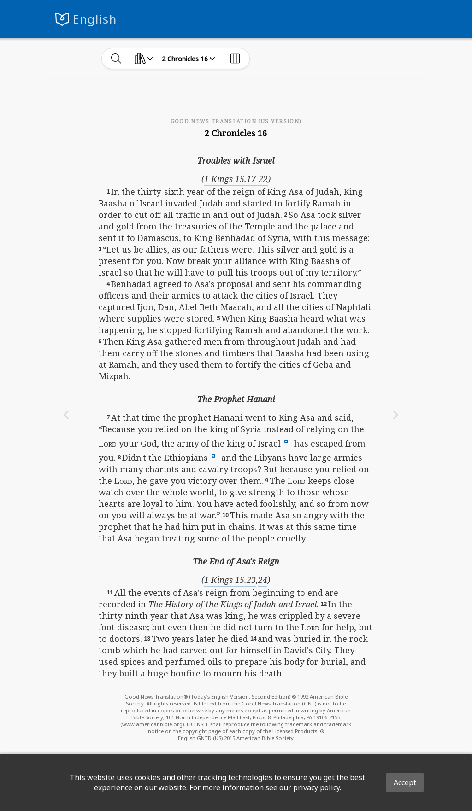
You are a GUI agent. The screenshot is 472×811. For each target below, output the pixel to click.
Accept (405, 782)
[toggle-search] (116, 58)
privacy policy (316, 787)
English (95, 19)
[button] (286, 440)
